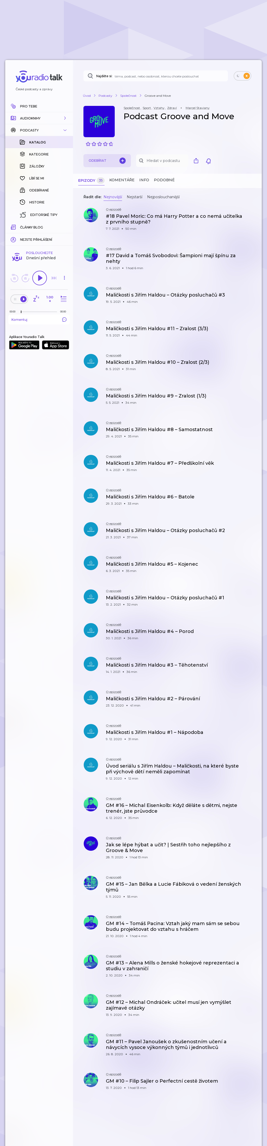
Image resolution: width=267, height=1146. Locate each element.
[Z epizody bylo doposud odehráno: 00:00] (14, 226)
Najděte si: (104, 76)
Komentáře (122, 180)
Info (144, 180)
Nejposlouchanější (163, 197)
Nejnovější (113, 197)
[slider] (21, 226)
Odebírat (107, 161)
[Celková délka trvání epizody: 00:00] (64, 226)
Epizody (91, 181)
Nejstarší (134, 197)
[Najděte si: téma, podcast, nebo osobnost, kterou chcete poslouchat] (155, 75)
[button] (39, 118)
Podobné (164, 180)
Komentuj (39, 234)
